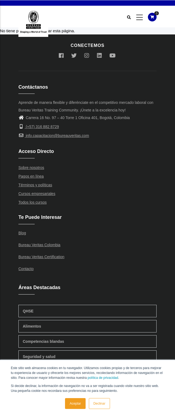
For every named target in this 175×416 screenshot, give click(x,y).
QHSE (28, 311)
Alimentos (32, 326)
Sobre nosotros (31, 167)
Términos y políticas (35, 185)
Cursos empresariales (36, 193)
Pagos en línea (31, 176)
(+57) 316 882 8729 (38, 126)
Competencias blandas (43, 341)
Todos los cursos (32, 202)
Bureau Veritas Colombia (39, 245)
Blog (22, 233)
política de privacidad (103, 378)
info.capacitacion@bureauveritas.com (53, 135)
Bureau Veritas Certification (41, 257)
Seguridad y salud (39, 356)
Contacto (26, 269)
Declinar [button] (99, 403)
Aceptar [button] (75, 403)
